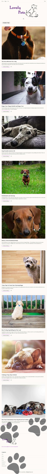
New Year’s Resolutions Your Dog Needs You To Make (15, 419)
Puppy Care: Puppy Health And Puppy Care (13, 106)
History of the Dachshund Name (10, 240)
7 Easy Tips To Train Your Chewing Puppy (12, 285)
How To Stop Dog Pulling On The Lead (11, 330)
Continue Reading (6, 66)
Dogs (5, 1)
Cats (8, 1)
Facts (2, 458)
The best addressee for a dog (9, 61)
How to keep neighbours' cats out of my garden (10, 446)
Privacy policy (4, 465)
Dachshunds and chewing (8, 195)
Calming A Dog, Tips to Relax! (9, 374)
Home (3, 1)
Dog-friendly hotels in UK (8, 151)
